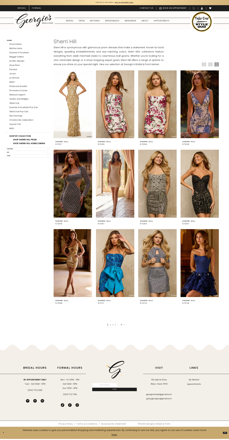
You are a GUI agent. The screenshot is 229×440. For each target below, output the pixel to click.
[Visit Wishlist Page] (210, 9)
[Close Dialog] (5, 434)
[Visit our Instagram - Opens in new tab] (42, 402)
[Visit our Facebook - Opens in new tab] (35, 402)
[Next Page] (129, 326)
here (114, 436)
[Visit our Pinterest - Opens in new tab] (27, 402)
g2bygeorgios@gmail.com (159, 400)
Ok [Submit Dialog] (224, 434)
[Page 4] (115, 326)
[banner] (34, 22)
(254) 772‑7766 (70, 396)
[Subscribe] (114, 395)
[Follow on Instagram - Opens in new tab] (77, 406)
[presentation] (73, 105)
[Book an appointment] (173, 9)
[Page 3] (111, 326)
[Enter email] (114, 387)
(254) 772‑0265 (35, 391)
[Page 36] (124, 326)
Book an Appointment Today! (133, 3)
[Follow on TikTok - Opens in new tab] (62, 406)
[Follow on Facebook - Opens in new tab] (70, 406)
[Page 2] (107, 326)
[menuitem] (22, 9)
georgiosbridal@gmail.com (159, 396)
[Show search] (194, 9)
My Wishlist (194, 381)
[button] (202, 9)
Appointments (194, 385)
